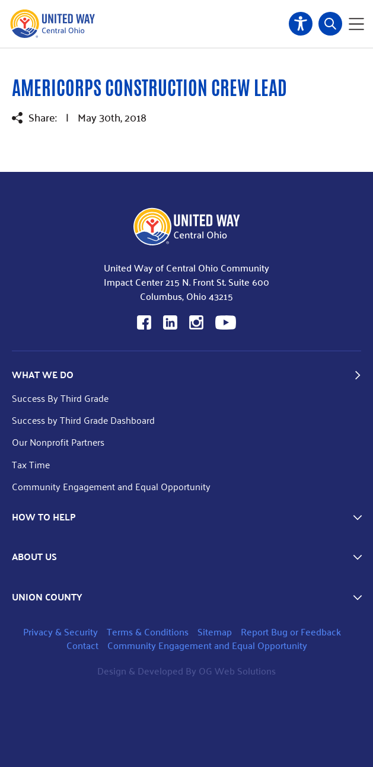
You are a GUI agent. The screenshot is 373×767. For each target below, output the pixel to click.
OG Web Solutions (237, 670)
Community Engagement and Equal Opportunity (111, 486)
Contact (82, 645)
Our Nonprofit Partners (58, 441)
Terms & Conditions (148, 631)
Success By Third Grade (60, 398)
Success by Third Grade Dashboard (83, 420)
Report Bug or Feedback (291, 631)
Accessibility (301, 24)
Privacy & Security (60, 631)
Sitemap (214, 631)
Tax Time (31, 464)
